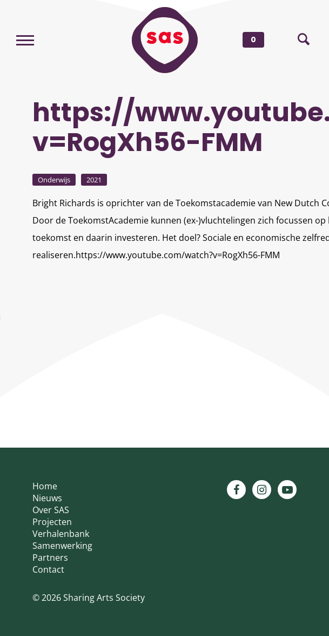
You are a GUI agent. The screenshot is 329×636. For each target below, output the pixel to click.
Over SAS (50, 510)
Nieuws (47, 498)
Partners (50, 557)
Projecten (52, 522)
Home (44, 486)
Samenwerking (62, 546)
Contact (48, 569)
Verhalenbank (60, 534)
